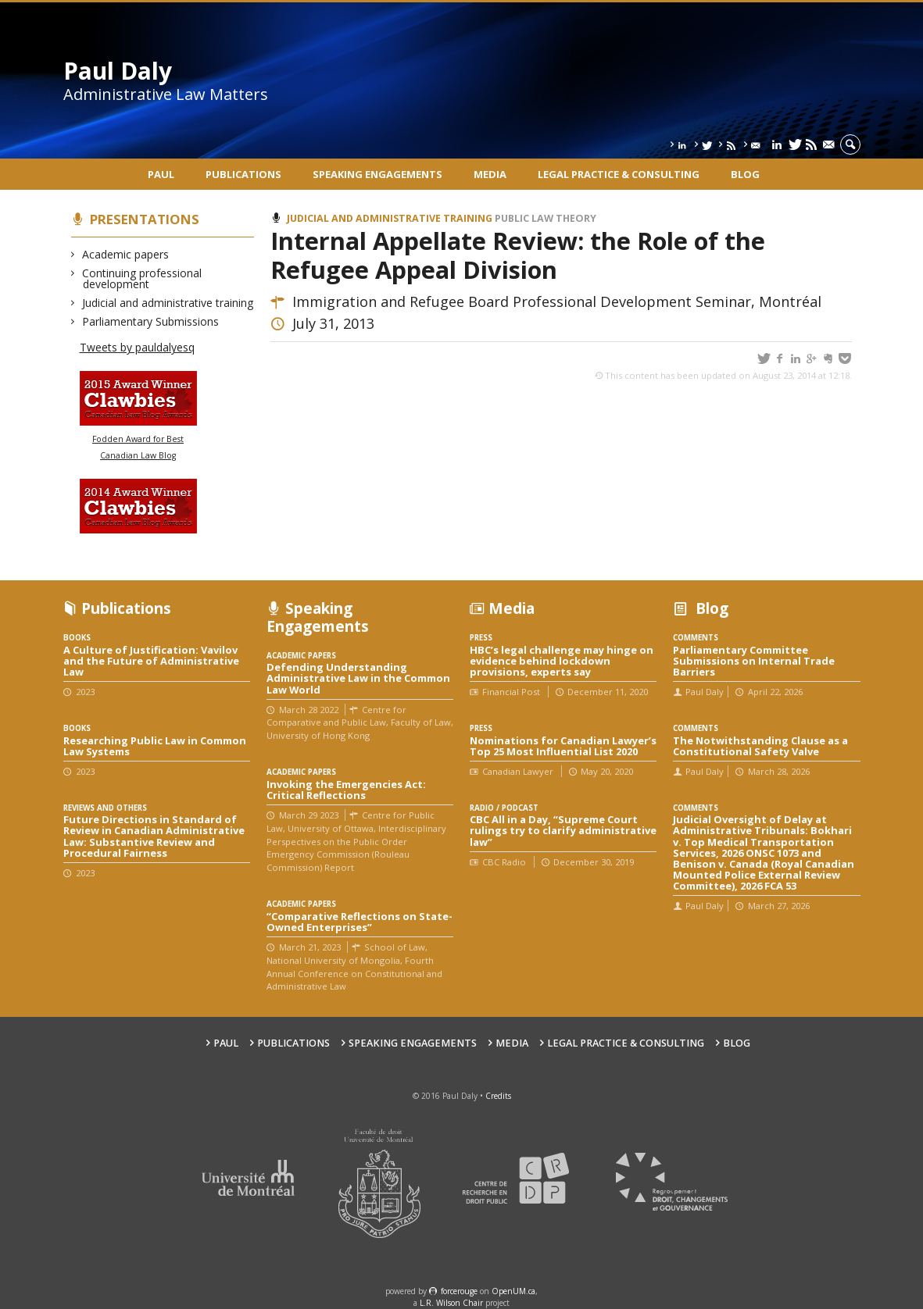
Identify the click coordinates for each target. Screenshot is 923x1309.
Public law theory (545, 218)
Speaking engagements (377, 174)
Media (490, 174)
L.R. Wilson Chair (451, 1302)
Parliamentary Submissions (151, 321)
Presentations (144, 219)
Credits (498, 1095)
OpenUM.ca (513, 1291)
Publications (243, 174)
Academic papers (126, 254)
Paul (161, 174)
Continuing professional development (142, 278)
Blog (745, 174)
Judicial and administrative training (168, 302)
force (459, 1291)
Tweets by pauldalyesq (137, 347)
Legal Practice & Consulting (618, 174)
